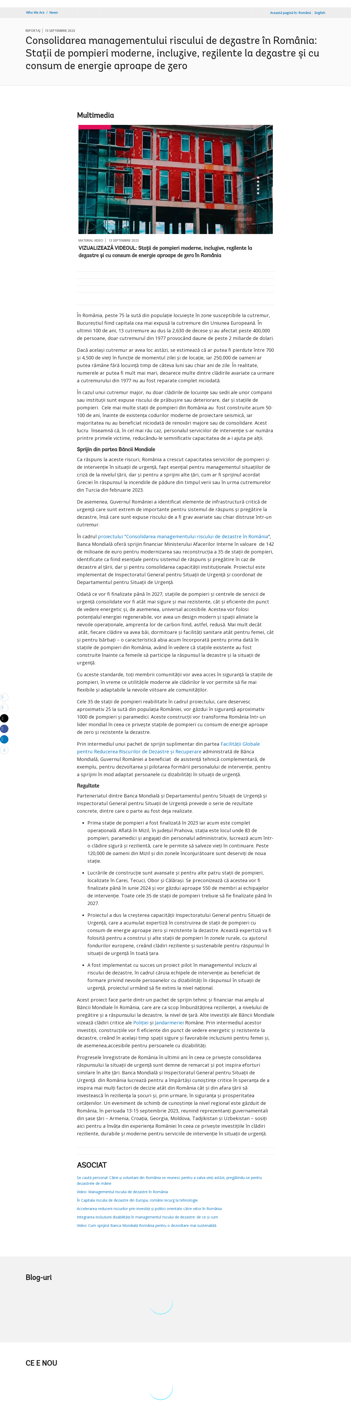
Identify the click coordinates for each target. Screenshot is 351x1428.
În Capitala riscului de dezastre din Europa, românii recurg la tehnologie (137, 1200)
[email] (4, 697)
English (320, 13)
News (54, 12)
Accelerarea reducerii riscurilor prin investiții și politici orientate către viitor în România (149, 1208)
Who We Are (35, 12)
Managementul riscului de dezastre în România (127, 1191)
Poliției (141, 1022)
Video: (82, 1191)
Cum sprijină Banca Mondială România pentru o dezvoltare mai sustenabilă (151, 1225)
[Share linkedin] (4, 739)
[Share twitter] (4, 718)
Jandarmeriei (169, 1022)
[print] (4, 707)
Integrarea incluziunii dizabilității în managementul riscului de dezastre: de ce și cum (147, 1216)
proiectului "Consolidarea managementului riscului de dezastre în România (183, 536)
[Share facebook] (4, 729)
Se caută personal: (92, 1177)
